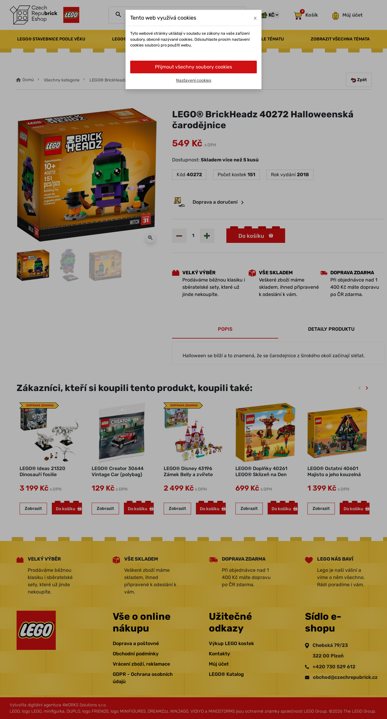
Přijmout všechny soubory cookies (193, 67)
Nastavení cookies (193, 80)
